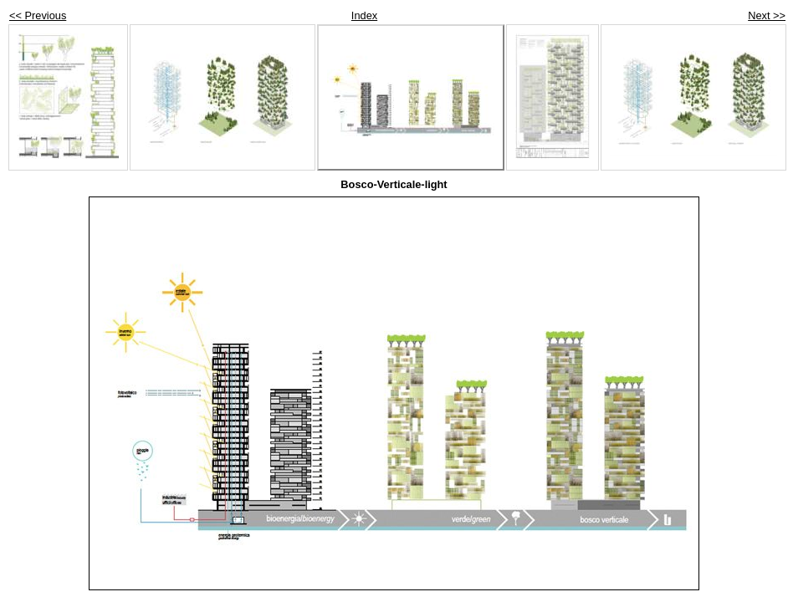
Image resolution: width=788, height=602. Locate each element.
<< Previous (37, 15)
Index (364, 15)
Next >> (766, 15)
